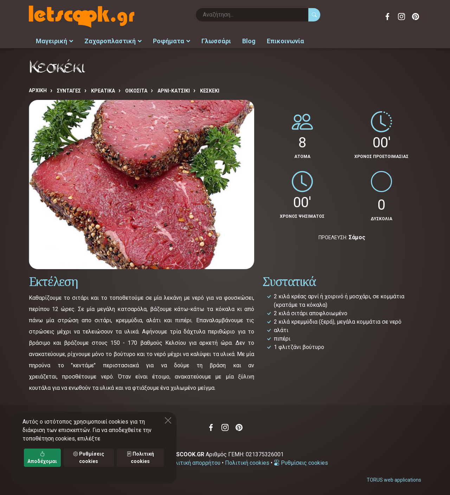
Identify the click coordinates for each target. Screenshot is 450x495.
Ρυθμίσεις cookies (301, 462)
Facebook (387, 16)
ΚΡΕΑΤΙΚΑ (103, 90)
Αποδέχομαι (42, 457)
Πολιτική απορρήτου (194, 462)
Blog (249, 40)
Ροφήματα (171, 40)
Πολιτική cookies (247, 462)
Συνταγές (69, 90)
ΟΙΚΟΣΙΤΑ (136, 90)
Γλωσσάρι (216, 40)
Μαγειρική (54, 40)
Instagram (401, 16)
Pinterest (415, 16)
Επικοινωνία (285, 40)
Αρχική (38, 90)
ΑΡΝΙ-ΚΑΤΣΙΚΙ (174, 90)
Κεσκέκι (209, 90)
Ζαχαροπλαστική (113, 40)
